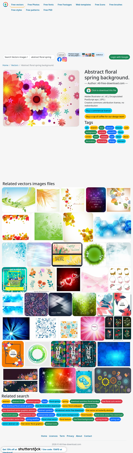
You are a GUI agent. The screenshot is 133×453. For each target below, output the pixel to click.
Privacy (70, 436)
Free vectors (17, 4)
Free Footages (65, 4)
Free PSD (48, 10)
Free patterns (32, 10)
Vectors (14, 65)
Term (62, 436)
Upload (61, 55)
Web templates (83, 4)
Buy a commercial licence (98, 110)
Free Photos (33, 4)
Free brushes (115, 4)
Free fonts (49, 4)
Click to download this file (101, 90)
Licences (53, 436)
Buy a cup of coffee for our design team (105, 116)
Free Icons (100, 4)
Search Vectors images (15, 57)
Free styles (16, 10)
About (79, 436)
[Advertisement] (66, 32)
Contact (88, 436)
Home (5, 65)
